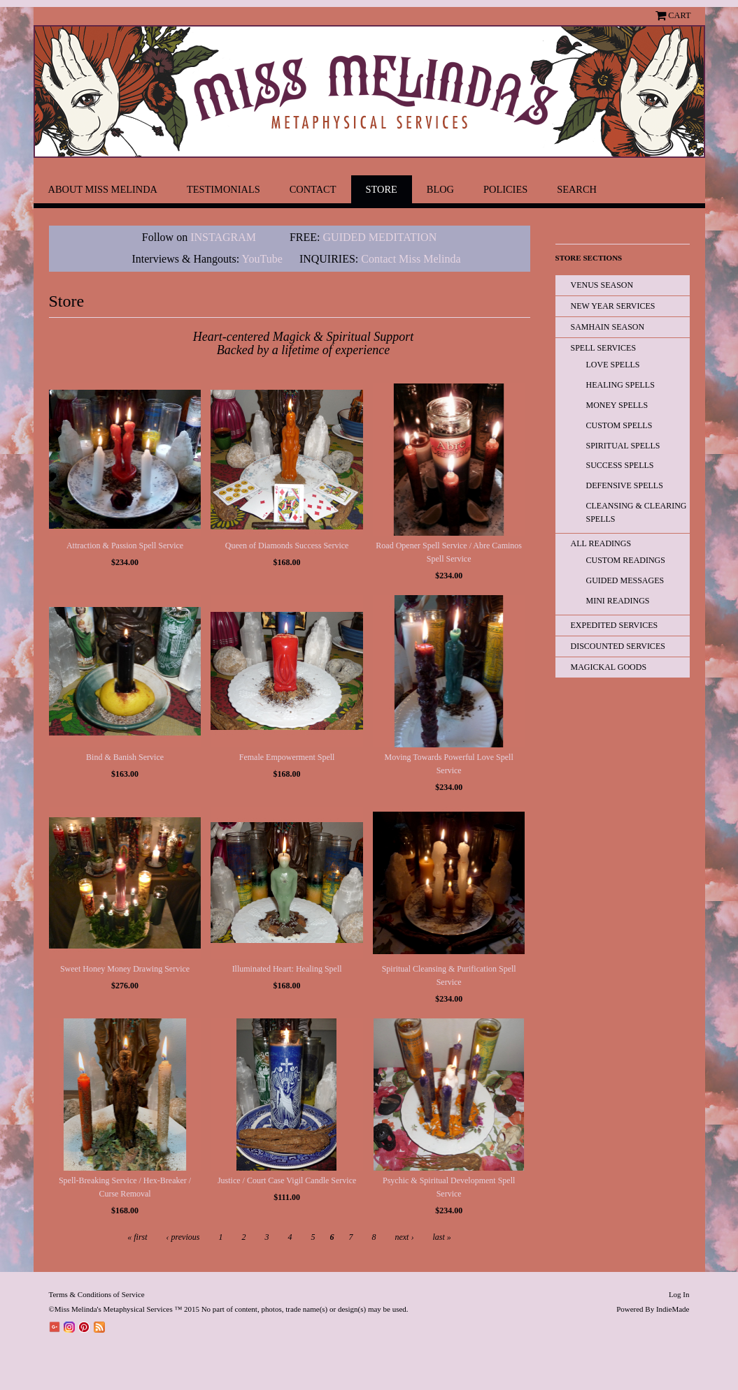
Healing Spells (620, 385)
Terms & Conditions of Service (97, 1294)
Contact (313, 189)
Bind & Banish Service (125, 757)
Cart (679, 15)
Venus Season (602, 285)
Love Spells (613, 365)
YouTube (262, 259)
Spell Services (604, 348)
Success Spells (620, 465)
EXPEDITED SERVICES (614, 625)
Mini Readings (618, 601)
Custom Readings (625, 560)
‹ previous (183, 1237)
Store (381, 189)
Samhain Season (608, 327)
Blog (440, 189)
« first (137, 1237)
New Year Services (613, 306)
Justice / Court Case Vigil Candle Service (287, 1180)
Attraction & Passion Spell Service (124, 545)
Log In (679, 1294)
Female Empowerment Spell (287, 757)
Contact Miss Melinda (412, 259)
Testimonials (223, 189)
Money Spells (617, 405)
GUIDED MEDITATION (380, 237)
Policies (505, 189)
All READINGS (601, 543)
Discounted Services (618, 646)
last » (441, 1237)
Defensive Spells (624, 485)
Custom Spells (619, 425)
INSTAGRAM (223, 237)
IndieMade (673, 1309)
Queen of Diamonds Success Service (287, 545)
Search (577, 189)
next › (404, 1237)
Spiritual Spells (623, 446)
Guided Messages (625, 580)
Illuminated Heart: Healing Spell (287, 969)
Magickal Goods (609, 667)
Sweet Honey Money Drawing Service (125, 969)
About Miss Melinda (102, 189)
